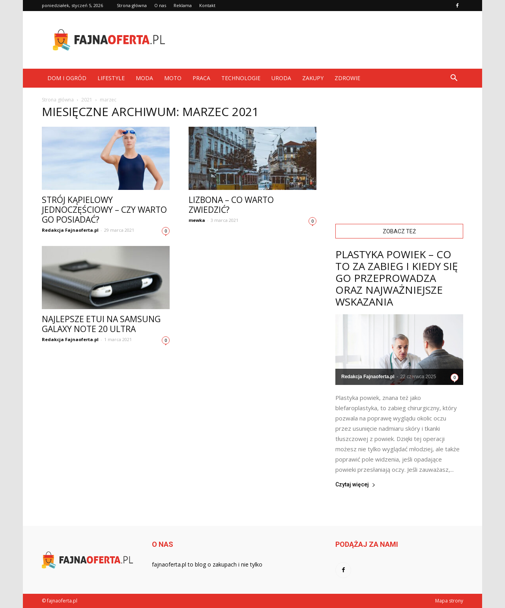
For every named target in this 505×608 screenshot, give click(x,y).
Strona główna (132, 5)
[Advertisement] (319, 40)
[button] (453, 78)
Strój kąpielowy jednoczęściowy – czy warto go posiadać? (104, 209)
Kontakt (207, 5)
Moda (144, 78)
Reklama (183, 5)
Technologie (240, 78)
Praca (201, 78)
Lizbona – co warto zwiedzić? (231, 204)
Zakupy (313, 78)
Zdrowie (347, 78)
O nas (160, 5)
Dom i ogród (66, 78)
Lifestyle (111, 78)
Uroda (281, 78)
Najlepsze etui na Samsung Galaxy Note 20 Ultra (101, 323)
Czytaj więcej (355, 485)
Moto (172, 78)
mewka (197, 220)
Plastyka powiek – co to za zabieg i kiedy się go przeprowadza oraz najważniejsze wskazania (396, 278)
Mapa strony (449, 600)
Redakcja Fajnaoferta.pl (70, 230)
